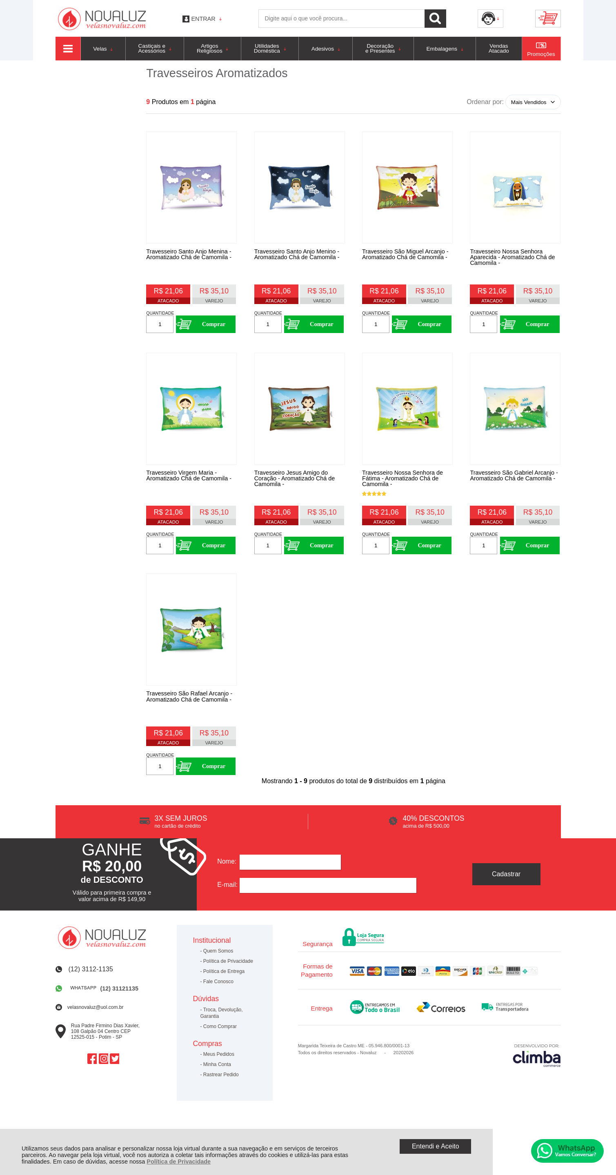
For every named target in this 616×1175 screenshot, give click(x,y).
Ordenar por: (485, 101)
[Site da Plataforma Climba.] (537, 1082)
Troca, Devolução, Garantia (221, 1040)
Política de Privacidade (179, 1161)
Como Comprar (220, 1054)
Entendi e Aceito (435, 1146)
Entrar (203, 19)
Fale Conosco (218, 1009)
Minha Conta (217, 1092)
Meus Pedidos (218, 1081)
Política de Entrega (224, 999)
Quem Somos (218, 978)
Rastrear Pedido (221, 1102)
